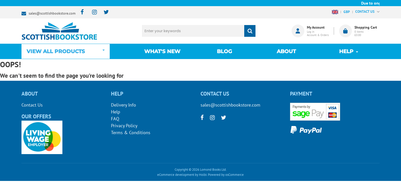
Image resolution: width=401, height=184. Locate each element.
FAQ (115, 119)
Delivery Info (123, 105)
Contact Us (32, 105)
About (286, 51)
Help (115, 112)
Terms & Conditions (130, 132)
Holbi (203, 174)
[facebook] (80, 12)
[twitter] (103, 12)
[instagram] (92, 12)
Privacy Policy (124, 126)
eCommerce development (175, 174)
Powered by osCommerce (226, 174)
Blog (224, 51)
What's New (162, 51)
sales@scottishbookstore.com (52, 13)
